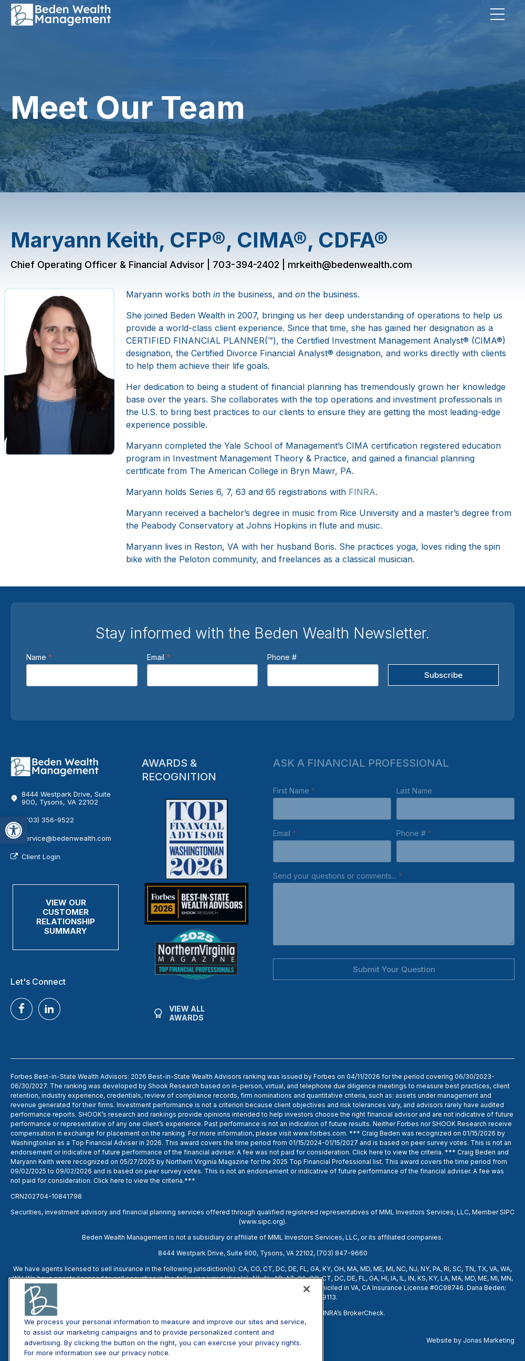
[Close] (306, 1331)
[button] (13, 830)
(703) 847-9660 (342, 1253)
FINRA (362, 492)
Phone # (282, 657)
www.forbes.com (319, 1133)
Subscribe (443, 675)
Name (39, 657)
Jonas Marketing (488, 1340)
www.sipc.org (262, 1221)
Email (158, 657)
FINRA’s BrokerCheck (351, 1313)
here (376, 1152)
